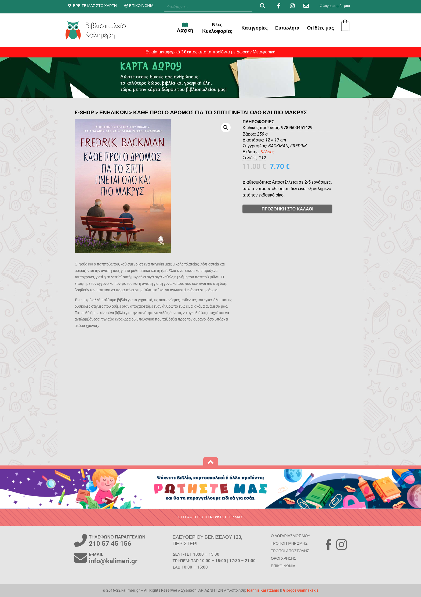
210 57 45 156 (110, 543)
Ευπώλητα (287, 28)
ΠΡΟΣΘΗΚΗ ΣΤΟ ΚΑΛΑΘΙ (301, 209)
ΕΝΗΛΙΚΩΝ (113, 112)
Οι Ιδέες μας (320, 28)
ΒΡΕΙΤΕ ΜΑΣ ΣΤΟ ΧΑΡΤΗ (95, 5)
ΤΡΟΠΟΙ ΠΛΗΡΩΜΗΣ (289, 543)
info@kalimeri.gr (113, 561)
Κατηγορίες (254, 28)
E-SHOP (84, 112)
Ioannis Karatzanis (263, 590)
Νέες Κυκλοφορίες (217, 28)
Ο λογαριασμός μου (335, 6)
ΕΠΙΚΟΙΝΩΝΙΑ (141, 5)
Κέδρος (281, 151)
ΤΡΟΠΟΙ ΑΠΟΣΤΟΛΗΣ (290, 551)
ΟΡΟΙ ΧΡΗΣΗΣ (283, 558)
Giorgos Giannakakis (300, 590)
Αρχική (185, 27)
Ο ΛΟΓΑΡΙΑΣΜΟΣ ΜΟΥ (290, 536)
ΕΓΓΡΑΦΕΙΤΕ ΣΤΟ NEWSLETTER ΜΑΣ (210, 517)
